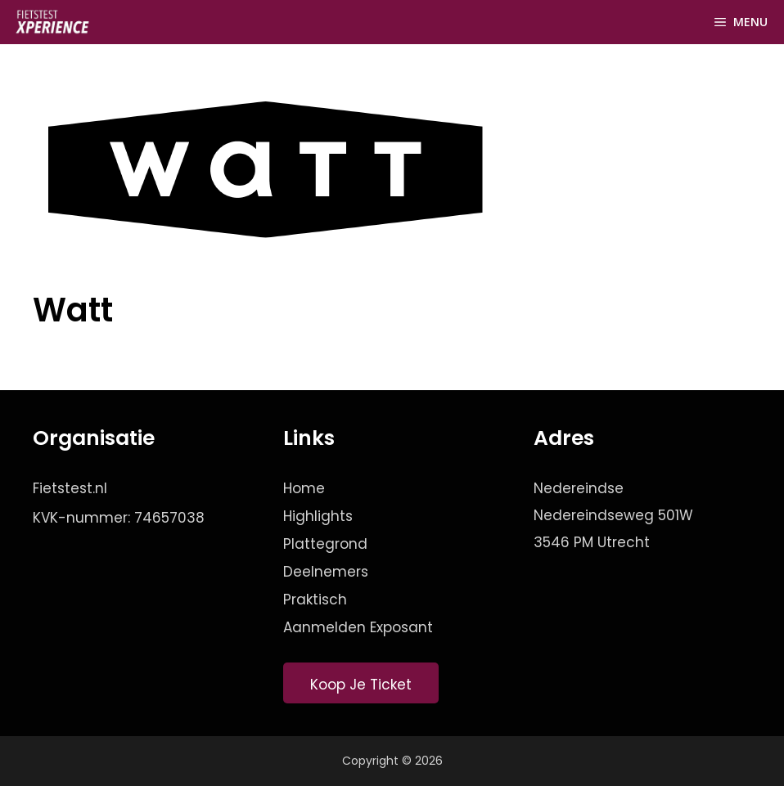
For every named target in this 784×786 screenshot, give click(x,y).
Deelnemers (325, 572)
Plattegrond (325, 544)
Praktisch (315, 599)
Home (304, 488)
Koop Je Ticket (361, 684)
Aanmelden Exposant (358, 627)
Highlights (318, 516)
